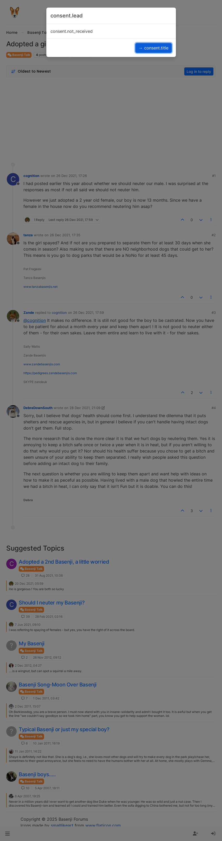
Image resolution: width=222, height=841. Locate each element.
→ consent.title (153, 47)
